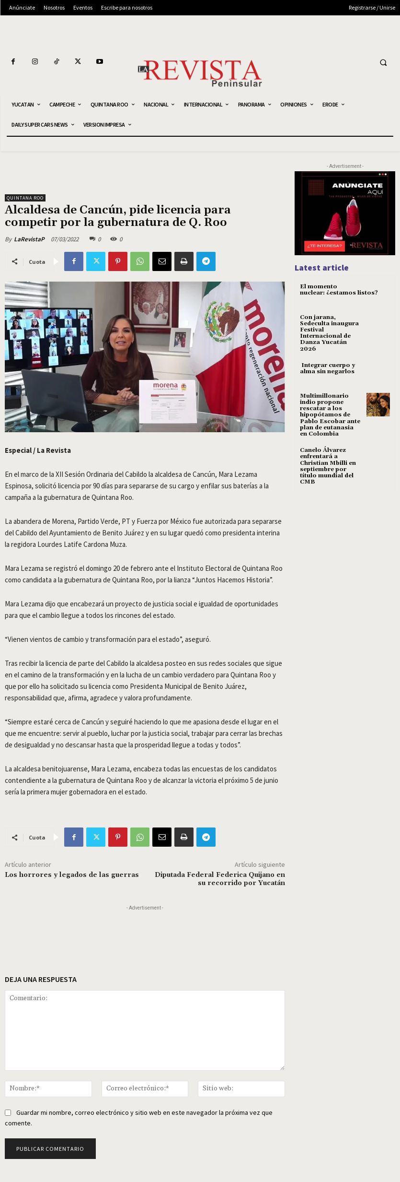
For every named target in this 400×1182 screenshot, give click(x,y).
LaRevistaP (29, 239)
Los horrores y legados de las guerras (72, 875)
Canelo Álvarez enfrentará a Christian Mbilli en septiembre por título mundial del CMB (328, 466)
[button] (383, 62)
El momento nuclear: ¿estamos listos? (339, 289)
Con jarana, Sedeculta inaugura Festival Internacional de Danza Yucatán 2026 (329, 333)
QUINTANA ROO (25, 197)
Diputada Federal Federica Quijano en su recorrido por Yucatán (220, 879)
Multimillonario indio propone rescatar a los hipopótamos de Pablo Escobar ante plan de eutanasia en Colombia (330, 414)
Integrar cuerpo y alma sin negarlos (327, 368)
